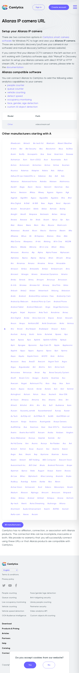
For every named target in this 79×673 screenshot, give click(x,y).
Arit (34, 367)
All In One (58, 242)
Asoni (13, 389)
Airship (62, 209)
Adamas (24, 171)
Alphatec (15, 258)
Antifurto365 (33, 323)
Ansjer (69, 465)
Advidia (43, 181)
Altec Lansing (47, 476)
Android (22, 296)
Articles (5, 633)
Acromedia (56, 160)
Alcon (34, 231)
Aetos (13, 192)
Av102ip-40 (26, 416)
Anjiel (22, 312)
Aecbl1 (13, 187)
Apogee (21, 345)
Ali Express (39, 236)
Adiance (42, 176)
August (41, 471)
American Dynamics (49, 274)
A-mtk (13, 285)
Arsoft (13, 378)
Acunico (14, 171)
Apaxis (58, 334)
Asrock (30, 389)
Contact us (7, 653)
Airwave (23, 220)
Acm (25, 160)
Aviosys (32, 438)
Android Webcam (34, 307)
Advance (15, 181)
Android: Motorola (56, 465)
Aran (53, 356)
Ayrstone (44, 454)
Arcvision (14, 362)
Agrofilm (24, 198)
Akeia (28, 225)
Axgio (13, 454)
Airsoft (23, 214)
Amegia (24, 274)
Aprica (24, 471)
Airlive (44, 209)
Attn (32, 405)
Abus (61, 149)
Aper (13, 340)
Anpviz (51, 318)
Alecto (43, 231)
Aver (43, 427)
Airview (14, 220)
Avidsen (59, 433)
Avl (59, 438)
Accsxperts (32, 154)
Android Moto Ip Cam (41, 302)
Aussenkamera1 (45, 411)
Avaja (23, 422)
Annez (65, 312)
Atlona (62, 503)
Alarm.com (62, 225)
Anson (13, 323)
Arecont (41, 362)
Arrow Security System (59, 373)
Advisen (53, 181)
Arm (50, 367)
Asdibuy (14, 482)
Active (56, 165)
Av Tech (14, 416)
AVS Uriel (33, 465)
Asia (47, 383)
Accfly (21, 154)
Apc (66, 334)
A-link (38, 242)
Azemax (55, 454)
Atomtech (15, 509)
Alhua (23, 236)
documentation (15, 67)
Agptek (14, 198)
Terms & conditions (10, 575)
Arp (44, 373)
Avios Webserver (18, 438)
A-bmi (13, 149)
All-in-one (44, 247)
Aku (43, 225)
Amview (23, 285)
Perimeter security (38, 607)
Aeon (30, 187)
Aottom (69, 498)
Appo (22, 351)
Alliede (23, 247)
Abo (50, 482)
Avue (31, 449)
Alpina (25, 258)
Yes (30, 665)
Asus (43, 394)
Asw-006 (63, 394)
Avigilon (69, 433)
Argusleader (24, 367)
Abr (20, 149)
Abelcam (51, 143)
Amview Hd (35, 285)
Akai (12, 225)
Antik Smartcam (49, 323)
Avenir (58, 471)
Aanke (42, 482)
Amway (46, 285)
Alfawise (14, 236)
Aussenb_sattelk (27, 411)
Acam (13, 154)
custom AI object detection (22, 107)
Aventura (34, 427)
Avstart (65, 509)
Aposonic (32, 345)
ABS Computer (49, 460)
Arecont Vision (65, 460)
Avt (70, 443)
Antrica (70, 323)
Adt (56, 176)
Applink (14, 351)
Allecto (14, 247)
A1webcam (15, 143)
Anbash (14, 291)
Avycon (40, 449)
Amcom (45, 493)
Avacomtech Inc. (18, 465)
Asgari (24, 383)
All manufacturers (13, 525)
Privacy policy (8, 579)
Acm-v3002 (35, 160)
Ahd (69, 198)
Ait (31, 220)
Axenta (56, 449)
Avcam (35, 514)
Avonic (35, 443)
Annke (26, 318)
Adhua (60, 171)
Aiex (43, 203)
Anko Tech (43, 312)
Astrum (27, 394)
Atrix (61, 400)
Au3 (50, 405)
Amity (31, 280)
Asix (61, 383)
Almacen (15, 252)
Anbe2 (23, 291)
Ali (30, 236)
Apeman (14, 471)
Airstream (44, 214)
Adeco (48, 487)
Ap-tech (14, 503)
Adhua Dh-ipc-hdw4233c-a (23, 176)
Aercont (47, 187)
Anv (12, 329)
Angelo (14, 312)
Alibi (65, 236)
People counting (9, 593)
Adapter (35, 171)
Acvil (40, 487)
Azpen (13, 460)
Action (13, 165)
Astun (35, 394)
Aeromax (59, 187)
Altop (68, 258)
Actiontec (37, 165)
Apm (13, 345)
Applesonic (67, 345)
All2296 (68, 242)
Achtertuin (15, 160)
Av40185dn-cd (63, 416)
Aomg (23, 334)
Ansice (60, 498)
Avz (47, 449)
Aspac (21, 389)
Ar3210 (44, 356)
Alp (33, 252)
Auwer (67, 411)
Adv (63, 176)
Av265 (50, 416)
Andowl (31, 498)
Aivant (46, 220)
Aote (39, 334)
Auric (69, 405)
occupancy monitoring (19, 100)
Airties (54, 214)
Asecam (14, 383)
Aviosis (68, 471)
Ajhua (54, 220)
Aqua (13, 356)
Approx (40, 351)
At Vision (14, 400)
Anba (65, 285)
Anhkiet (40, 498)
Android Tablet (17, 307)
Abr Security (31, 149)
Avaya (50, 471)
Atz (44, 405)
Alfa (70, 231)
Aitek (38, 220)
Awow (26, 514)
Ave (25, 427)
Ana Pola (56, 285)
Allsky (62, 247)
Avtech (14, 449)
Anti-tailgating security (40, 598)
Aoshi (31, 334)
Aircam (14, 209)
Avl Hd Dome (16, 443)
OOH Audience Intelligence (14, 616)
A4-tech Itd (38, 143)
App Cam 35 (45, 345)
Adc (52, 171)
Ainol (58, 203)
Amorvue (51, 280)
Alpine (33, 258)
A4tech (27, 143)
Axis (20, 454)
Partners (6, 638)
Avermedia (67, 427)
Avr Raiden (55, 443)
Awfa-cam (15, 514)
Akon (36, 225)
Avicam (41, 433)
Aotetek (48, 334)
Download (7, 624)
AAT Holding (34, 460)
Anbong (54, 291)
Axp (35, 454)
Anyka (68, 476)
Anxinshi (59, 476)
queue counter (15, 89)
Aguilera (54, 198)
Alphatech (33, 476)
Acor (46, 160)
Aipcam (67, 203)
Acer (49, 154)
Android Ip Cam (64, 296)
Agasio (59, 192)
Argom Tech (53, 362)
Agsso (33, 198)
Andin (13, 296)
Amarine (41, 263)
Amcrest (14, 274)
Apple (56, 345)
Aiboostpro (59, 487)
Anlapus (50, 498)
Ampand (67, 493)
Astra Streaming (37, 503)
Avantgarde (45, 422)
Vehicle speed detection (13, 611)
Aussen (14, 411)
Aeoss (38, 187)
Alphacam (64, 252)
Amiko (13, 280)
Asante (45, 378)
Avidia (50, 433)
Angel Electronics (60, 307)
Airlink (36, 209)
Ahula (42, 465)
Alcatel (26, 231)
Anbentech (43, 291)
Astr (62, 389)
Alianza (50, 236)
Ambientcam (57, 269)
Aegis (22, 187)
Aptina (64, 351)
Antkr (62, 323)
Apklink (37, 340)
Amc (68, 269)
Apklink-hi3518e (50, 340)
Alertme (52, 231)
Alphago (34, 493)
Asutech (52, 394)
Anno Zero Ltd (38, 318)
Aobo (63, 329)
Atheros (25, 400)
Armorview (15, 373)
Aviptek (41, 438)
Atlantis (52, 400)
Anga (47, 307)
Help (4, 643)
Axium (28, 454)
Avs (64, 443)
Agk (67, 192)
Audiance (60, 405)
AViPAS (56, 509)
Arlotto (42, 367)
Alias (59, 236)
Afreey (41, 192)
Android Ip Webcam (19, 302)
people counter (15, 85)
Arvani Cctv (24, 378)
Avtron (23, 449)
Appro (31, 351)
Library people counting (40, 602)
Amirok (22, 280)
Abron (57, 482)
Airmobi (53, 209)
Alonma (25, 252)
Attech (14, 405)
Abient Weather (65, 143)
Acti (65, 160)
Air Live (14, 476)
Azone (65, 454)
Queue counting (9, 598)
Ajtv (67, 220)
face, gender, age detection (22, 103)
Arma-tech (60, 367)
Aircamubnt (25, 209)
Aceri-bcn (58, 154)
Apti (56, 351)
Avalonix (33, 422)
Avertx (13, 433)
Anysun (54, 329)
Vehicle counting (9, 607)
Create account (58, 7)
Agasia (50, 192)
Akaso (20, 225)
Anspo (22, 323)
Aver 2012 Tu (53, 427)
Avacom (14, 422)
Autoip (58, 411)
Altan (51, 258)
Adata (45, 171)
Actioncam (24, 165)
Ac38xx (69, 149)
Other (10, 124)
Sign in (38, 7)
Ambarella (34, 269)
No (49, 665)
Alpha (40, 252)
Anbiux (21, 498)
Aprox (48, 351)
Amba (24, 269)
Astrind (70, 389)
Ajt (61, 220)
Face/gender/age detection (43, 593)
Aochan (14, 334)
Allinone (32, 247)
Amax (50, 263)
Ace (42, 154)
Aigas (50, 203)
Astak (39, 389)
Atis (43, 400)
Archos (61, 356)
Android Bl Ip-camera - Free (41, 296)
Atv (38, 405)
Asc (63, 378)
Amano (31, 263)
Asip (54, 383)
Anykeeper (43, 329)
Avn (27, 443)
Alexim (62, 231)
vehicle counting (16, 92)
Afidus (32, 192)
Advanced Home (29, 181)
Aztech (23, 460)
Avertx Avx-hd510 (27, 433)
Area (24, 362)
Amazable (60, 263)
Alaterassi (15, 231)
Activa (47, 165)
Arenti (24, 503)
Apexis (21, 340)
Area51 (32, 362)
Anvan (20, 329)
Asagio (35, 378)
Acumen (65, 165)
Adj (50, 176)
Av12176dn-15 (39, 416)
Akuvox (51, 225)
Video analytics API (38, 611)
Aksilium (14, 493)
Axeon (65, 449)
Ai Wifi (35, 203)
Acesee (69, 154)
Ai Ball (26, 203)
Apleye (63, 340)
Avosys (44, 443)
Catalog (6, 648)
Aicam (70, 487)
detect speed (15, 96)
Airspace (33, 214)
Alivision (24, 493)
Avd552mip (15, 427)
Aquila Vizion (32, 356)
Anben (32, 291)
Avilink (33, 482)
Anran (59, 318)
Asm (68, 383)
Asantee (55, 378)
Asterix (48, 389)
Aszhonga (51, 503)
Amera (34, 274)
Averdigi (24, 482)
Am (12, 263)
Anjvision (32, 312)
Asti (55, 389)
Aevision (23, 192)
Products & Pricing (10, 629)
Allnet (54, 247)
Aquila (21, 356)
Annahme (55, 312)
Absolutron (50, 149)
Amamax (21, 263)
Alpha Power (51, 252)
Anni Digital (16, 318)
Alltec (22, 476)
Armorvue (27, 373)
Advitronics (64, 181)
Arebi (32, 471)
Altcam (59, 258)
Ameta (64, 274)
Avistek (51, 438)
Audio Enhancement (32, 509)
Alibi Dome (15, 242)
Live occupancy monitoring (14, 602)
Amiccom (56, 493)
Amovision (62, 280)
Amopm (40, 280)
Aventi (47, 509)
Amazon (14, 269)
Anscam (68, 318)
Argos (64, 362)
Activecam (30, 487)
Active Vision (16, 487)
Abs (41, 149)
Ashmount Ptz (36, 383)
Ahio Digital (16, 203)
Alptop (42, 258)
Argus (13, 367)
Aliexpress (28, 242)
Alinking (47, 242)
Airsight (14, 214)
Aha (63, 198)
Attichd (23, 405)
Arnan (37, 373)
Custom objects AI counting (42, 616)
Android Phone (60, 302)
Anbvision (66, 291)
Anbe (13, 498)
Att (67, 400)
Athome (35, 400)
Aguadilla (44, 198)
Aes (67, 187)
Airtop (63, 214)
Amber (45, 269)
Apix (29, 340)
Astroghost (16, 394)
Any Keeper (31, 329)
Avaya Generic (60, 422)
